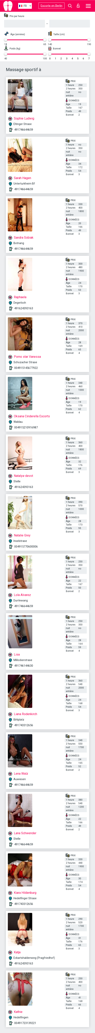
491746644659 (23, 129)
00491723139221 (25, 1023)
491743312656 (23, 725)
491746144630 (23, 665)
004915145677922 (26, 368)
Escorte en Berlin (51, 5)
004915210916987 (26, 427)
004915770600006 (26, 546)
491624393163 (23, 308)
